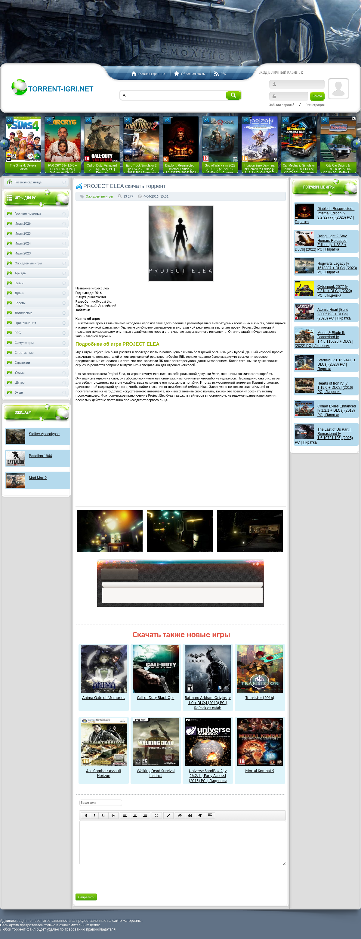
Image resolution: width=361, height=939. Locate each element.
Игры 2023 (18, 253)
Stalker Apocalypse (44, 434)
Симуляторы (20, 342)
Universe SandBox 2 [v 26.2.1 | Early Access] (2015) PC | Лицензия (208, 773)
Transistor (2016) (260, 695)
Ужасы (15, 372)
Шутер (15, 382)
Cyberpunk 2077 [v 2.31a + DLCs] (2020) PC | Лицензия (334, 291)
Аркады (16, 273)
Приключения (21, 322)
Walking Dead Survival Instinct (156, 770)
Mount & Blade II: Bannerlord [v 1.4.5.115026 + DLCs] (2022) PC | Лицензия (324, 339)
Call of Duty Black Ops (156, 695)
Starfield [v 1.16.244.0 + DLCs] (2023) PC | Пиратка (336, 364)
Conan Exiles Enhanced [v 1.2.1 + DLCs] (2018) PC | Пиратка (336, 410)
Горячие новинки (23, 213)
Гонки (14, 283)
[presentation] (125, 878)
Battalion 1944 (40, 456)
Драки (15, 293)
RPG (13, 332)
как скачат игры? (119, 575)
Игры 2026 (18, 223)
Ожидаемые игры (99, 196)
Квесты (16, 303)
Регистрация (315, 105)
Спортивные (20, 352)
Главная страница (24, 182)
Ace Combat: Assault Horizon (104, 770)
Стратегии (18, 362)
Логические (19, 313)
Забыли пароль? (281, 105)
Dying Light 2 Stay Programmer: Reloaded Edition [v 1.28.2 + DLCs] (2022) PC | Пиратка (321, 242)
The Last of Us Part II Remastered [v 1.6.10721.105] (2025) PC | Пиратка (324, 436)
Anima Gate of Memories (104, 695)
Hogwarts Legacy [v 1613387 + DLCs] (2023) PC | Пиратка (337, 267)
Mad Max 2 (38, 478)
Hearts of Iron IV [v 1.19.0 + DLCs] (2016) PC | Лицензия (335, 387)
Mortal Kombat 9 (260, 768)
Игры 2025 (18, 233)
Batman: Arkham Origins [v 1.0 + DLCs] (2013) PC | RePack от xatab (208, 700)
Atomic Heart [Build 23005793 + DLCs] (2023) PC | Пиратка (334, 313)
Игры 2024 (18, 243)
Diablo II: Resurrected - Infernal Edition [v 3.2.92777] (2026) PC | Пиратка (324, 215)
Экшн (14, 392)
